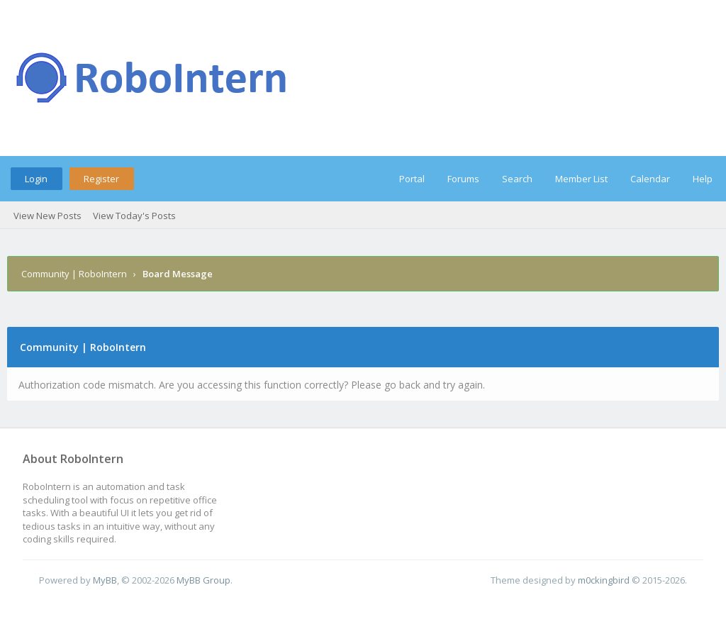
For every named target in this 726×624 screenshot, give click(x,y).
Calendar (650, 178)
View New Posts (47, 215)
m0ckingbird (604, 580)
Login (36, 178)
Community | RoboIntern (74, 273)
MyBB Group (203, 580)
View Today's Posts (134, 215)
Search (517, 178)
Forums (463, 178)
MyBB (105, 580)
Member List (581, 178)
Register (101, 178)
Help (703, 178)
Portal (412, 178)
